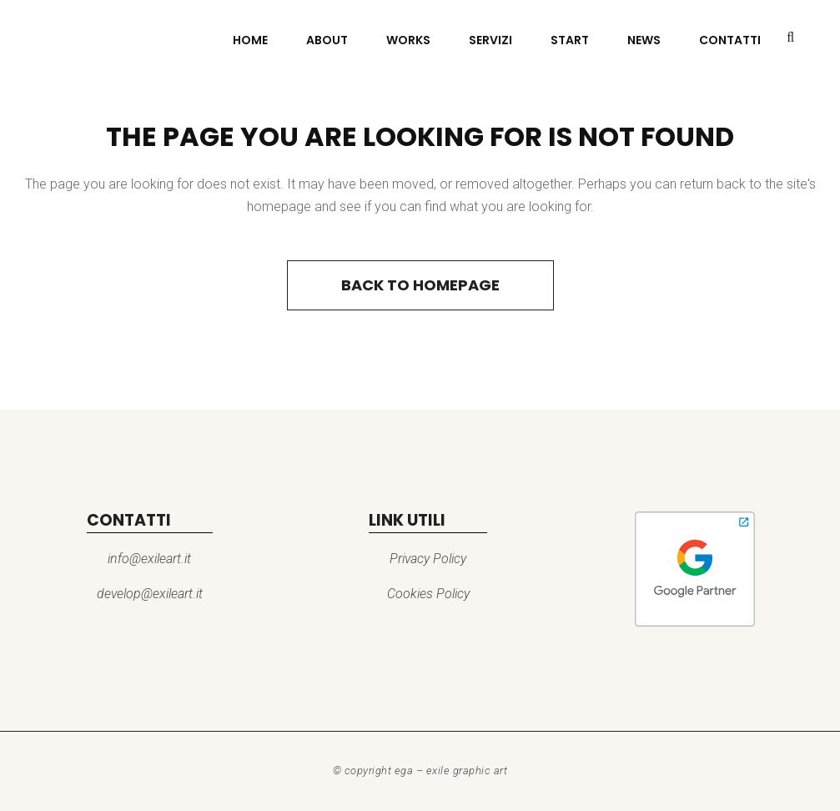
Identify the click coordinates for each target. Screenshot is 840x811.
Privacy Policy (428, 559)
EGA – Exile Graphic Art (451, 770)
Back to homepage (420, 285)
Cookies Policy (428, 594)
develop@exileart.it (150, 594)
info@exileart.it (149, 559)
